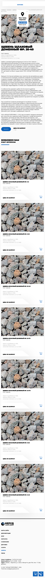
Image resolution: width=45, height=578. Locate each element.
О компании (5, 541)
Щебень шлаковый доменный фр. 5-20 (16, 234)
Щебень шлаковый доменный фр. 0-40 (16, 495)
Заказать (6, 129)
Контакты (4, 539)
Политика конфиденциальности (10, 569)
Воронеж (20, 4)
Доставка (4, 544)
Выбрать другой (22, 24)
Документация (5, 533)
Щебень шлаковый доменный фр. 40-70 (17, 390)
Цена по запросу (9, 198)
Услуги (3, 547)
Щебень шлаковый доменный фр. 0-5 (16, 182)
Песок (3, 553)
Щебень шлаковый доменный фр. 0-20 (16, 443)
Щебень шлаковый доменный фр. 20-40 (17, 286)
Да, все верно (22, 22)
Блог (2, 536)
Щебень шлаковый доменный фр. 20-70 (16, 338)
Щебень (3, 550)
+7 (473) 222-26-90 (16, 559)
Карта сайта (5, 530)
